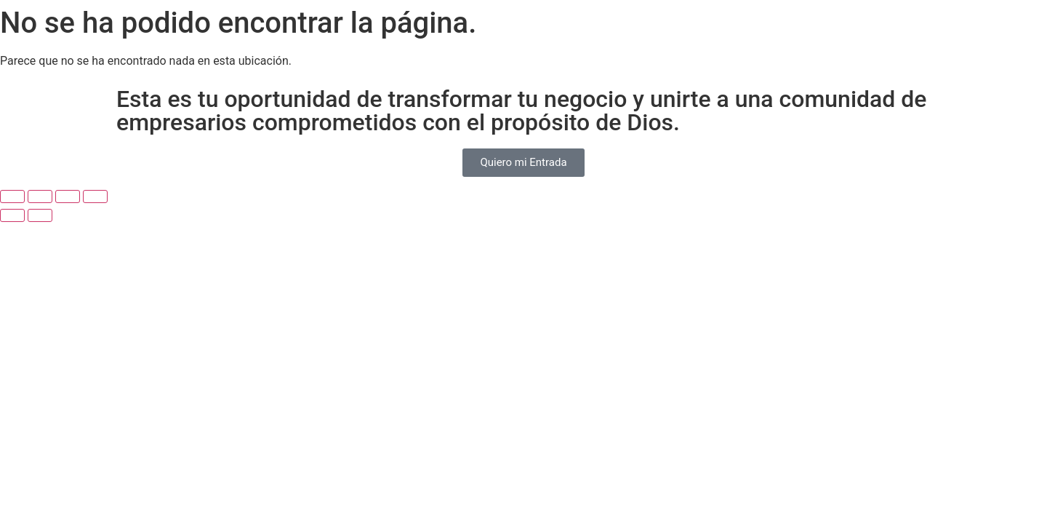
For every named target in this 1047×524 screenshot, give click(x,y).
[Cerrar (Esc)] (95, 196)
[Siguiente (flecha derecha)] (40, 215)
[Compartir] (67, 196)
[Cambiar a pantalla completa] (40, 196)
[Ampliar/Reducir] (12, 196)
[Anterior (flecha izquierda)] (12, 215)
